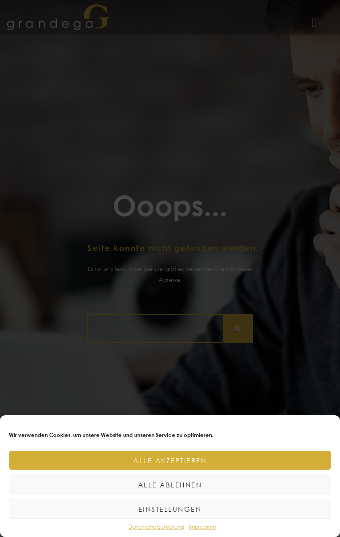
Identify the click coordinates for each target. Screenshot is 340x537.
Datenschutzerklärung (156, 526)
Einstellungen (170, 509)
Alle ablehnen (170, 484)
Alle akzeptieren (170, 460)
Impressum (202, 526)
